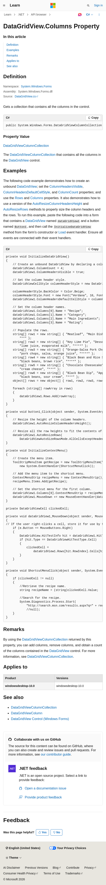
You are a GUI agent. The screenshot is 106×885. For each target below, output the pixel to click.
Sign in (98, 5)
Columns (36, 198)
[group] (53, 125)
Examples (13, 50)
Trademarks (72, 873)
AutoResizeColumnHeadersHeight (57, 203)
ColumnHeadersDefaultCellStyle (26, 192)
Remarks (12, 55)
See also (12, 66)
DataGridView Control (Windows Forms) (40, 719)
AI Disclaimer (11, 867)
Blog (56, 867)
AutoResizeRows (15, 209)
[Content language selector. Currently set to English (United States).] (23, 848)
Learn (7, 14)
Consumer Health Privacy (19, 873)
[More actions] (99, 14)
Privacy (89, 867)
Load (62, 232)
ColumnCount (68, 192)
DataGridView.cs (25, 96)
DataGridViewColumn (26, 713)
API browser (38, 14)
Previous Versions (36, 867)
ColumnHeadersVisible (66, 186)
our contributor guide (56, 754)
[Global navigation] (4, 5)
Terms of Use (51, 873)
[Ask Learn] (80, 14)
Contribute (73, 867)
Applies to (13, 60)
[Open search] (88, 5)
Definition (12, 44)
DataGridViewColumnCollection (26, 145)
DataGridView (19, 160)
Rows (19, 198)
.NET (21, 14)
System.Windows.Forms (36, 86)
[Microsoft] (53, 5)
